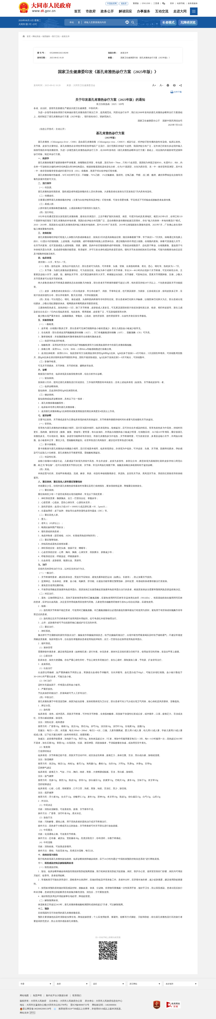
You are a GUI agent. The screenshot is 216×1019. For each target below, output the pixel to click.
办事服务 (143, 11)
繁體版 (136, 3)
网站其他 (36, 36)
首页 (77, 11)
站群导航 (181, 3)
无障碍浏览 (187, 22)
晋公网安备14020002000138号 (35, 1009)
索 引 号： (41, 53)
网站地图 (24, 995)
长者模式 (168, 22)
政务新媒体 (193, 3)
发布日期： (42, 58)
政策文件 (66, 36)
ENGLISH (146, 3)
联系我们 (76, 995)
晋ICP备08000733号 (79, 1005)
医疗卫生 (56, 36)
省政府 (124, 3)
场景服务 (46, 36)
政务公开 (107, 11)
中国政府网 (112, 3)
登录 (172, 3)
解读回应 (125, 11)
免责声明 (37, 995)
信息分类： (113, 53)
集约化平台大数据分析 (57, 995)
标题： (111, 58)
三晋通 (156, 3)
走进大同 (180, 11)
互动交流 (161, 11)
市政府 (91, 11)
